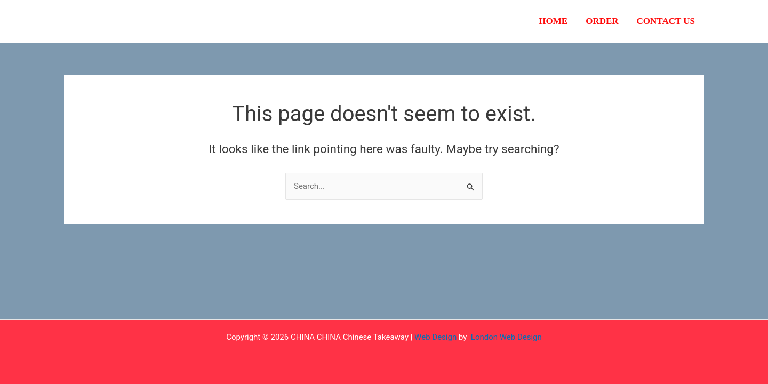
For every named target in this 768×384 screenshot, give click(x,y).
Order (602, 21)
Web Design (435, 337)
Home (553, 21)
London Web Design (506, 337)
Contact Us (666, 21)
